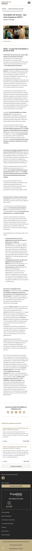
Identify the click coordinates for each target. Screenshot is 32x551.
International (5, 531)
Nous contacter (6, 534)
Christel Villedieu (8, 41)
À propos (4, 527)
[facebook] (3, 477)
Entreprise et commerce (8, 519)
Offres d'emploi (6, 512)
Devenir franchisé (6, 516)
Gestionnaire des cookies (16, 548)
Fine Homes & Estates (7, 523)
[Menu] (29, 2)
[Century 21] (6, 2)
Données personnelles (16, 545)
